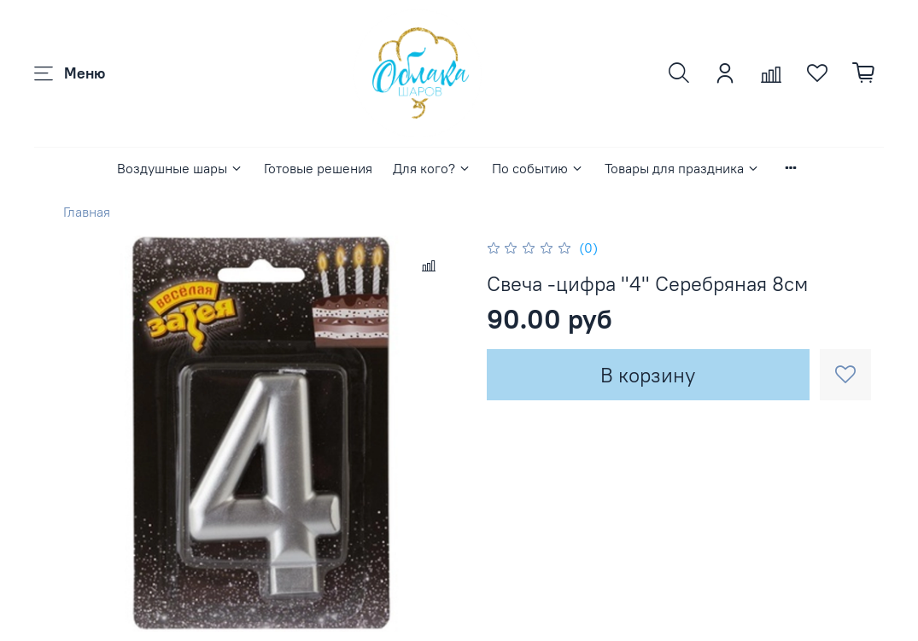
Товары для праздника (682, 168)
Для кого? (432, 168)
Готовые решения (318, 168)
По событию (538, 168)
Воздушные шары (180, 168)
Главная (86, 211)
